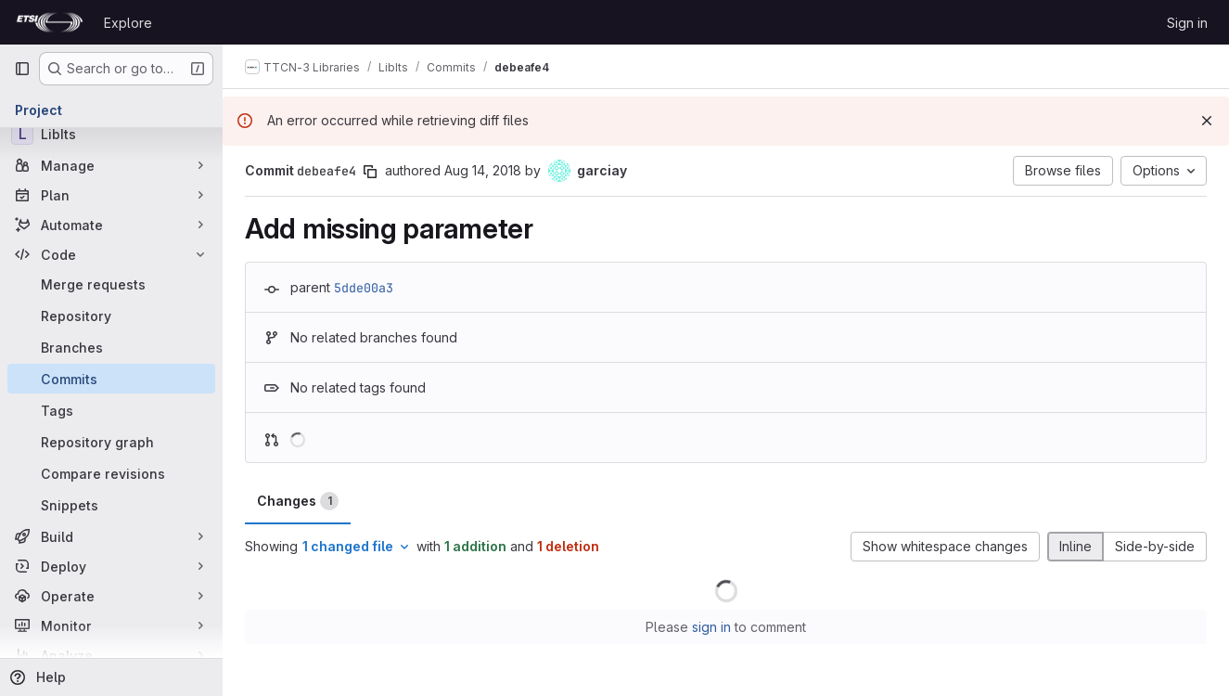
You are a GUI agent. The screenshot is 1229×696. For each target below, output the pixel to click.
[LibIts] (111, 133)
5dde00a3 (363, 287)
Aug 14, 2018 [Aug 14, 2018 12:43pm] (482, 170)
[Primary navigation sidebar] (22, 69)
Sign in (1187, 23)
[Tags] (111, 410)
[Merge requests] (111, 284)
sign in (711, 627)
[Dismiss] (1207, 121)
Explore (128, 23)
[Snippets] (111, 505)
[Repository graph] (111, 442)
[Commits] (111, 378)
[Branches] (111, 347)
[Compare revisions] (111, 473)
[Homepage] (49, 22)
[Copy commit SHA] (370, 172)
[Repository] (111, 315)
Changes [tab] (298, 501)
